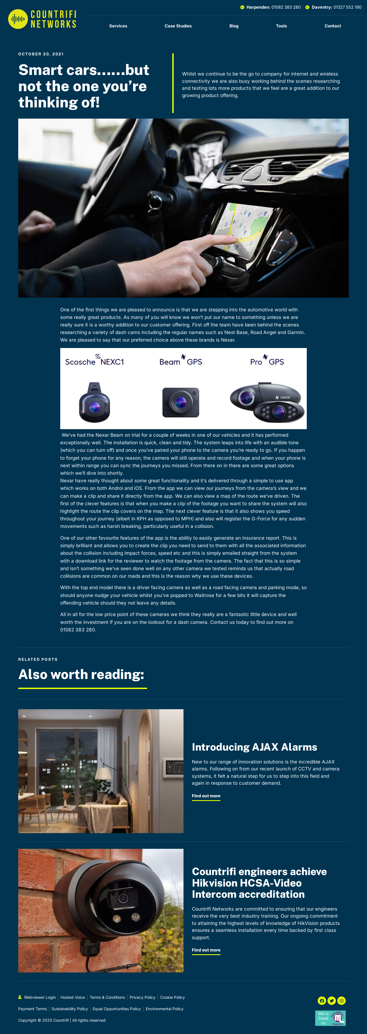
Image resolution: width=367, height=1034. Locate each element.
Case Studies (178, 26)
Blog (233, 26)
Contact (333, 26)
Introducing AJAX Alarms (254, 747)
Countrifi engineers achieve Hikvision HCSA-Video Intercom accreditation (259, 882)
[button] (183, 389)
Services (118, 26)
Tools (281, 26)
